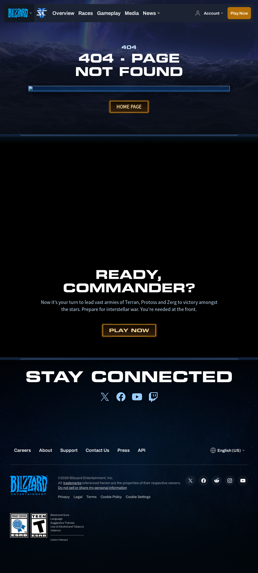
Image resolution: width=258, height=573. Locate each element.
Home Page (129, 106)
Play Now (129, 330)
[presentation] (19, 13)
